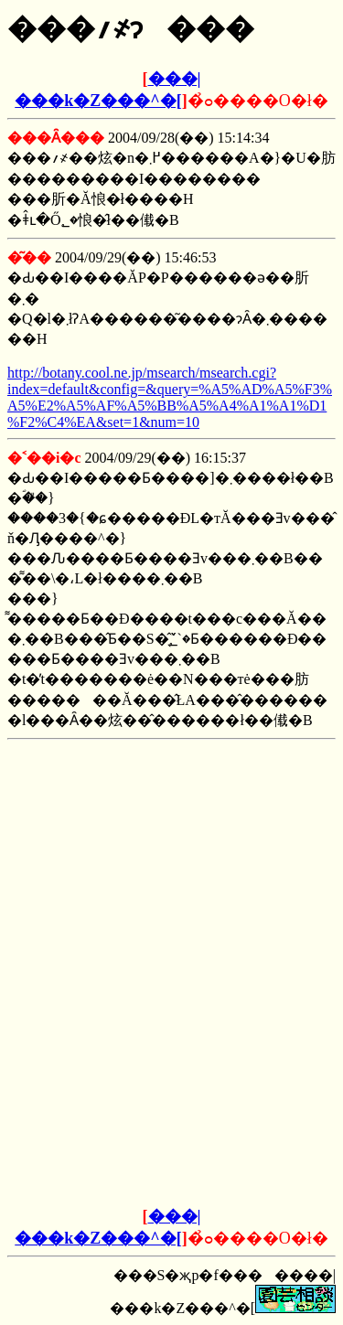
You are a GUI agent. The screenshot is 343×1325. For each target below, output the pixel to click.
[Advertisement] (172, 861)
